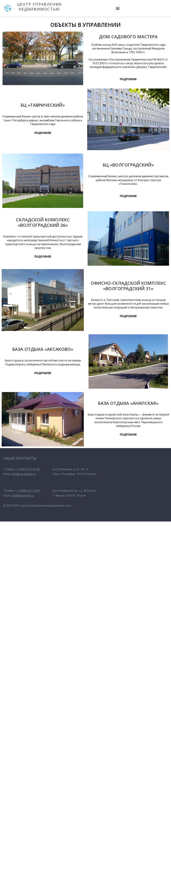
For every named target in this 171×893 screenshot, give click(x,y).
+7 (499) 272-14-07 (28, 490)
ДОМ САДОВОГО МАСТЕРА (128, 36)
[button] (118, 8)
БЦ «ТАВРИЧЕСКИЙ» (43, 105)
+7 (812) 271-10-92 (28, 469)
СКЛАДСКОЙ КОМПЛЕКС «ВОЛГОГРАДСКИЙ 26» (43, 222)
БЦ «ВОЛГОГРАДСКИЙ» (128, 165)
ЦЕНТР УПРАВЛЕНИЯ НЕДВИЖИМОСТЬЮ (39, 7)
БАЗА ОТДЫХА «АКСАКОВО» (42, 349)
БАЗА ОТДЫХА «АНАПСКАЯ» (128, 403)
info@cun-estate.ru (23, 474)
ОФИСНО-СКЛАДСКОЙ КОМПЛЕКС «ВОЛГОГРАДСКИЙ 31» (128, 285)
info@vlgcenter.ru (22, 495)
